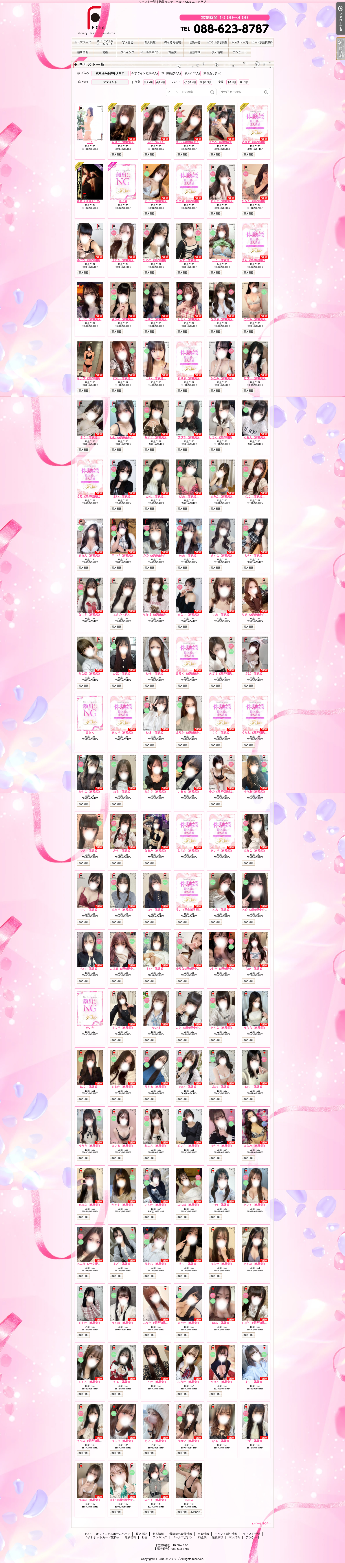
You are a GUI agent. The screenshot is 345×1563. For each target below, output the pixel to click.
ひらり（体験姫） (123, 1441)
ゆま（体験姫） (156, 732)
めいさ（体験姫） (189, 1145)
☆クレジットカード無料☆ (262, 42)
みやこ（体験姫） (90, 791)
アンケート (240, 52)
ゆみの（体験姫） (90, 1500)
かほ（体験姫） (123, 673)
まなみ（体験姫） (255, 1145)
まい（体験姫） (123, 496)
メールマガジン (150, 52)
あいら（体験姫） (156, 1441)
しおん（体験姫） (90, 1381)
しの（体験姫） (156, 909)
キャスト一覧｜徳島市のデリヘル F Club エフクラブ (172, 20)
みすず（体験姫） (156, 437)
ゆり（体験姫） (255, 1086)
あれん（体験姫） (90, 555)
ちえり (123, 201)
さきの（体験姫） (123, 319)
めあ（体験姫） (189, 555)
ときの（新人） (123, 614)
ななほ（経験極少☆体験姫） (161, 614)
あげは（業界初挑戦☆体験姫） (229, 673)
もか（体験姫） (255, 968)
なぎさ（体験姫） (222, 319)
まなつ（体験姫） (189, 614)
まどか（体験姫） (189, 1322)
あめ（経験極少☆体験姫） (259, 909)
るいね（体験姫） (156, 201)
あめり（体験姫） (123, 732)
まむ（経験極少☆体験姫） (127, 1500)
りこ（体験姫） (222, 260)
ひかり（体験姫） (222, 1145)
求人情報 (217, 52)
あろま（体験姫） (222, 201)
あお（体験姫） (222, 1086)
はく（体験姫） (90, 1086)
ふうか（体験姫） (189, 1381)
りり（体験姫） (90, 909)
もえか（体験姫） (90, 1322)
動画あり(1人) (212, 73)
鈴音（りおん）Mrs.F (91, 201)
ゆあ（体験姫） (222, 1322)
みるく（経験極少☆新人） (193, 673)
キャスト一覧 (240, 42)
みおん (90, 732)
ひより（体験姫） (123, 1027)
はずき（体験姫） (123, 260)
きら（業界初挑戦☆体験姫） (260, 260)
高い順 (160, 82)
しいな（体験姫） (90, 319)
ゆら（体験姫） (156, 673)
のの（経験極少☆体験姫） (160, 555)
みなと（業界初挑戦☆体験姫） (163, 1322)
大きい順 (205, 82)
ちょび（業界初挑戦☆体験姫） (97, 378)
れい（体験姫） (189, 1086)
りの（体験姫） (222, 1204)
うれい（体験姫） (189, 1441)
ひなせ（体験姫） (222, 1263)
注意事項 (195, 52)
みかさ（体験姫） (156, 791)
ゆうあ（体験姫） (255, 791)
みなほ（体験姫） (90, 673)
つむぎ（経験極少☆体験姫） (227, 968)
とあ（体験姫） (222, 909)
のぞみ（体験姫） (255, 319)
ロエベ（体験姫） (123, 555)
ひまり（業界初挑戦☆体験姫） (196, 201)
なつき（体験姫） (90, 614)
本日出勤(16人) (171, 73)
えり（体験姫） (189, 1263)
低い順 (148, 82)
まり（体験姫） (255, 1381)
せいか (90, 1027)
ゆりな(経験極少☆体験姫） (193, 968)
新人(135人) (192, 73)
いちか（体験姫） (156, 1204)
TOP (83, 42)
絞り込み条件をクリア (110, 73)
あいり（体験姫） (222, 850)
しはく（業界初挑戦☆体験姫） (229, 437)
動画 (105, 52)
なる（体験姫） (222, 1441)
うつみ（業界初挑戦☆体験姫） (97, 1441)
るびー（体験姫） (255, 378)
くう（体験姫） (222, 732)
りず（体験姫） (255, 1441)
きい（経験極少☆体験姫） (193, 142)
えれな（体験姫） (255, 850)
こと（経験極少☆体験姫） (193, 1027)
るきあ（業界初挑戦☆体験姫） (262, 142)
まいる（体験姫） (123, 1145)
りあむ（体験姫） (156, 1263)
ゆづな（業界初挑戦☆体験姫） (97, 260)
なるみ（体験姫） (156, 850)
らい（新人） (156, 142)
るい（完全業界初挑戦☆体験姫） (197, 909)
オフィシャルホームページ (105, 42)
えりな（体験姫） (156, 319)
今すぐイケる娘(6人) (144, 73)
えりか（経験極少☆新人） (193, 732)
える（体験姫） (123, 1381)
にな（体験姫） (123, 378)
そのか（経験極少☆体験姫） (227, 142)
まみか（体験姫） (222, 496)
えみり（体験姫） (123, 909)
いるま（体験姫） (189, 791)
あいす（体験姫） (255, 1204)
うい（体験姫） (156, 378)
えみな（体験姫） (90, 1204)
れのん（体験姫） (156, 1145)
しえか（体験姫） (189, 850)
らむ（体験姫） (90, 968)
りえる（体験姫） (156, 1086)
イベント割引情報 (217, 42)
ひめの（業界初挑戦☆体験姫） (163, 260)
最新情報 (83, 52)
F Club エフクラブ (168, 1559)
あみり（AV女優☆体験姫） (94, 1263)
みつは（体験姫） (189, 1204)
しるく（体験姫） (189, 319)
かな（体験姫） (156, 496)
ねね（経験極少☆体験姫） (127, 437)
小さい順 (190, 82)
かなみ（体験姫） (222, 378)
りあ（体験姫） (222, 614)
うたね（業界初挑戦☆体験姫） (262, 732)
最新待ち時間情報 (172, 42)
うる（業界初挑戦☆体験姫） (95, 496)
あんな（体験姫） (222, 1027)
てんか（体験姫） (156, 1381)
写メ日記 (127, 42)
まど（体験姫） (123, 1263)
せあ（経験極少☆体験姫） (259, 614)
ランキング (127, 52)
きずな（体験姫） (222, 555)
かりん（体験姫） (222, 1381)
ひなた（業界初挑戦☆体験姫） (262, 201)
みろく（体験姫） (156, 1500)
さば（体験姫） (255, 673)
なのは (156, 1027)
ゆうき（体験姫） (90, 1145)
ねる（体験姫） (123, 791)
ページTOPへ (263, 1523)
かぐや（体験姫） (123, 1204)
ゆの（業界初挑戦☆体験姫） (227, 791)
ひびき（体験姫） (189, 437)
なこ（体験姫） (255, 496)
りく (90, 142)
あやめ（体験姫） (255, 1263)
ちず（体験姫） (189, 260)
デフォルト (110, 82)
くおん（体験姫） (255, 437)
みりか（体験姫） (123, 142)
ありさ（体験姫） (189, 378)
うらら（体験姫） (255, 1027)
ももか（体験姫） (123, 1086)
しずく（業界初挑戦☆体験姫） (262, 1322)
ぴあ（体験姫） (189, 496)
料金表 (172, 52)
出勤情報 (195, 42)
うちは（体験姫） (123, 1322)
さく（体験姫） (90, 437)
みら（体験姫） (123, 850)
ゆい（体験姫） (255, 555)
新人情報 (150, 42)
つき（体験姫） (90, 850)
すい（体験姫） (156, 968)
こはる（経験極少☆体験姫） (128, 968)
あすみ (189, 1500)
